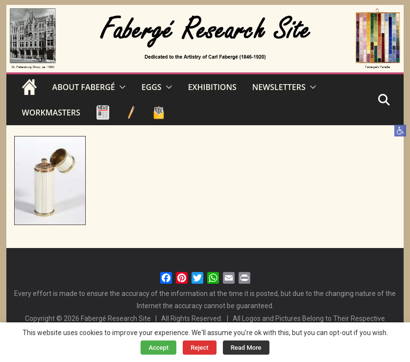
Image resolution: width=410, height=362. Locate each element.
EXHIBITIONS (212, 87)
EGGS (152, 87)
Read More (246, 347)
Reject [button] (200, 347)
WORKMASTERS (51, 112)
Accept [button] (158, 347)
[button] (400, 130)
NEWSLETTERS (279, 87)
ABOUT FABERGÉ (83, 87)
